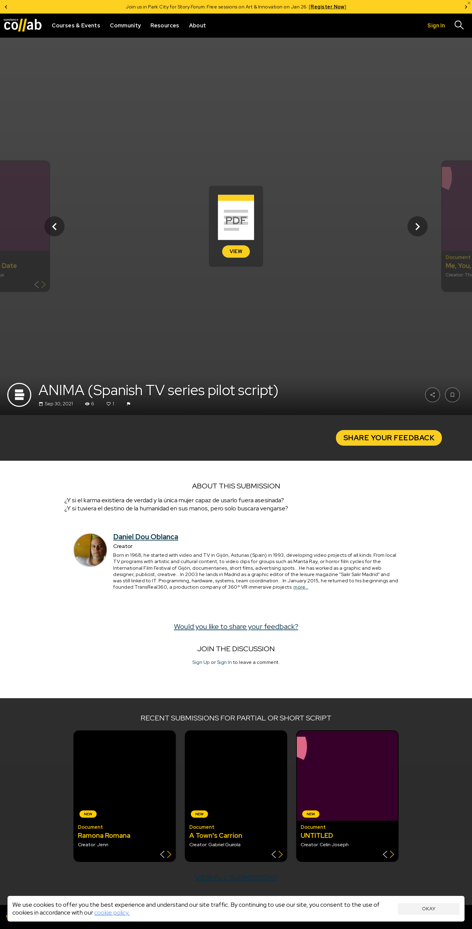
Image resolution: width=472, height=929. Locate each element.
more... (301, 587)
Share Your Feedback (389, 437)
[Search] (459, 26)
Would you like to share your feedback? (236, 626)
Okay (429, 909)
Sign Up (201, 662)
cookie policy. (112, 912)
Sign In (224, 662)
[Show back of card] (40, 285)
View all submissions (236, 877)
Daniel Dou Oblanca (145, 536)
